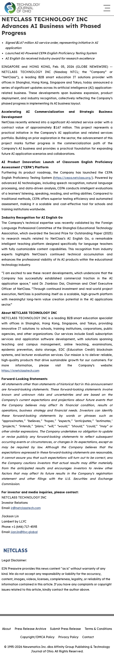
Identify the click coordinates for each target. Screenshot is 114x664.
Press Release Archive (30, 629)
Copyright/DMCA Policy (37, 637)
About (6, 629)
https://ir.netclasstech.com (20, 370)
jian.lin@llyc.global (24, 532)
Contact (88, 637)
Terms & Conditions (98, 629)
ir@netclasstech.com (26, 508)
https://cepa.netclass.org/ (73, 178)
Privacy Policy (68, 637)
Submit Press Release (65, 629)
